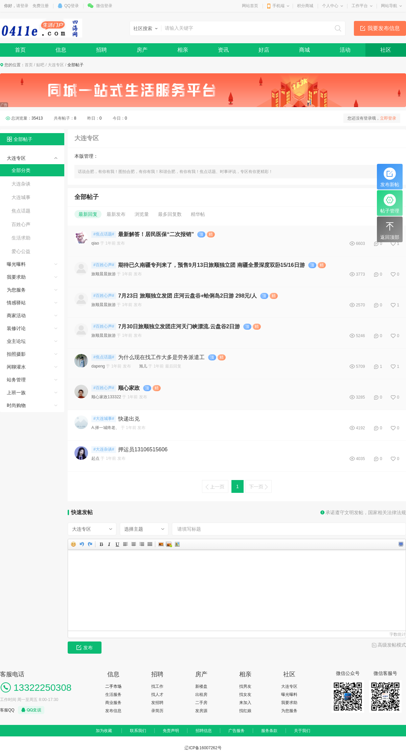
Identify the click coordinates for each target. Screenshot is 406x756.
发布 (84, 647)
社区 (385, 50)
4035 (360, 458)
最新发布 (116, 214)
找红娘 (245, 710)
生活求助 (21, 238)
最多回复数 (170, 214)
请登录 (22, 5)
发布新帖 (389, 177)
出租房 (201, 694)
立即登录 (388, 118)
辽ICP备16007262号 (202, 748)
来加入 (245, 702)
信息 (60, 50)
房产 (142, 50)
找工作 (157, 686)
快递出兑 (129, 419)
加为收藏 (104, 730)
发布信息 (113, 710)
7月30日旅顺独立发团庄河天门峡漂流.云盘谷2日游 (179, 326)
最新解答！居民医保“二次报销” (156, 234)
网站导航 (389, 5)
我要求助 (16, 277)
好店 (263, 50)
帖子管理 (389, 203)
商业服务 (113, 702)
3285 (360, 397)
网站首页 (250, 5)
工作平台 (360, 5)
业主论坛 (16, 341)
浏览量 (142, 214)
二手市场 (113, 686)
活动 (345, 50)
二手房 (201, 702)
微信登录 (104, 5)
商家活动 (16, 315)
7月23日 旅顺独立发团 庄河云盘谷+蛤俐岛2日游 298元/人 (187, 296)
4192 (360, 428)
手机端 (278, 5)
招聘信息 (204, 730)
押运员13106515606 (142, 449)
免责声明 (171, 730)
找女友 (245, 694)
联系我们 (138, 730)
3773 (360, 274)
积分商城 (305, 5)
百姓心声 (21, 224)
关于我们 (302, 730)
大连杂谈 (21, 183)
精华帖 (198, 214)
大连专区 (56, 64)
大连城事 (21, 197)
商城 (304, 50)
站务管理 (16, 379)
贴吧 (40, 64)
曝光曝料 (16, 264)
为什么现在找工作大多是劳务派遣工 (161, 357)
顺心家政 (129, 388)
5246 (360, 335)
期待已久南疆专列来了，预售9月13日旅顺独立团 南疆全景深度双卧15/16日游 (211, 265)
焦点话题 (21, 210)
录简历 (157, 710)
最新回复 (87, 214)
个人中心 (330, 5)
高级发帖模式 (392, 645)
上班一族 (16, 392)
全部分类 (21, 170)
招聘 (101, 50)
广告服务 (236, 730)
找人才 (157, 694)
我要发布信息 (383, 28)
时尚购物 (16, 405)
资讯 (223, 50)
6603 (360, 243)
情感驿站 (16, 302)
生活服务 (113, 694)
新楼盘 (201, 686)
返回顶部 (389, 230)
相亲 (182, 50)
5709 (360, 366)
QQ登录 (71, 5)
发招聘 (157, 702)
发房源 (201, 710)
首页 (20, 50)
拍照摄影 (16, 354)
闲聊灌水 (16, 367)
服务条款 (269, 730)
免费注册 (40, 5)
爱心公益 (21, 251)
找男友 (245, 686)
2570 (360, 305)
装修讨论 (16, 328)
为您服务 (16, 290)
